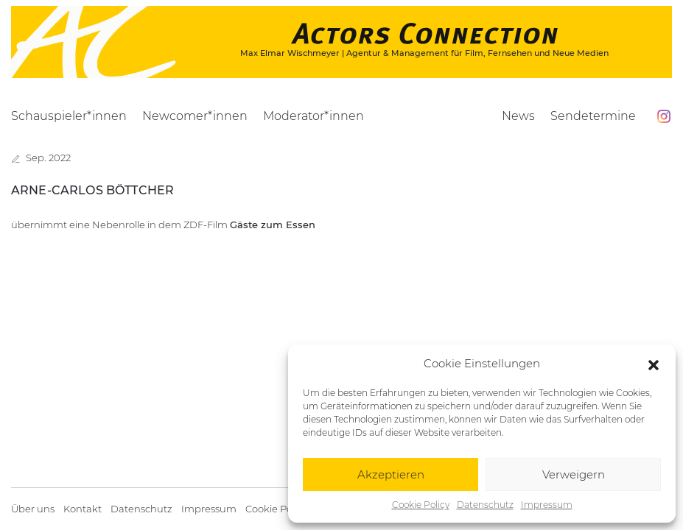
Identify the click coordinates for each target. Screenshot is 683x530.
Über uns (33, 509)
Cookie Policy (420, 504)
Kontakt (82, 509)
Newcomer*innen (195, 116)
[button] (653, 363)
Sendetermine (593, 116)
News (518, 116)
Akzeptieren (390, 474)
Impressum (546, 504)
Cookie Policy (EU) (287, 509)
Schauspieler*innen (69, 116)
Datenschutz (485, 504)
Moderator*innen (313, 116)
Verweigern (573, 474)
